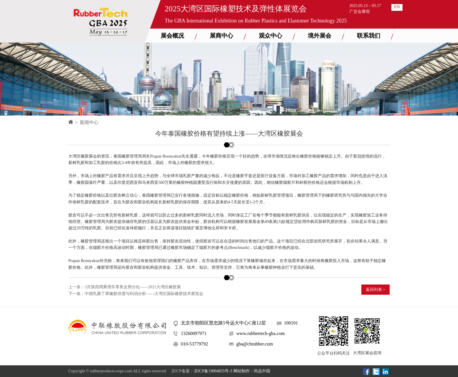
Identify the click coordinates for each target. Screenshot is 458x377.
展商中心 (221, 35)
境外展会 (319, 35)
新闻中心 (89, 122)
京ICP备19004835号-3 (213, 371)
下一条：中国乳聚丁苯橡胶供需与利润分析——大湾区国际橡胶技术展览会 (135, 294)
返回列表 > (375, 289)
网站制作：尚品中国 (251, 371)
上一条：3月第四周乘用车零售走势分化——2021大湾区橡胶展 (124, 287)
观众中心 (270, 35)
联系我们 (368, 35)
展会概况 (172, 35)
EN (397, 6)
